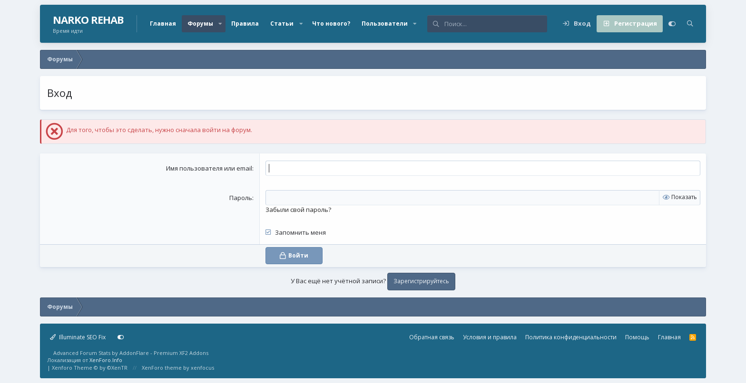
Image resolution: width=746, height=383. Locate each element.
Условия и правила (490, 337)
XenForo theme (162, 367)
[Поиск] (495, 23)
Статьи (282, 23)
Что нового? (331, 23)
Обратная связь (431, 337)
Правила (245, 23)
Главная (163, 23)
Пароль (240, 197)
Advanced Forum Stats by (130, 352)
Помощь (637, 337)
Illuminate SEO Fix (78, 337)
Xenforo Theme (90, 367)
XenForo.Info (105, 360)
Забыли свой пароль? (298, 209)
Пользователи (385, 23)
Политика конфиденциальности (571, 337)
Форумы (200, 23)
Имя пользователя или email (209, 168)
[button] (220, 23)
